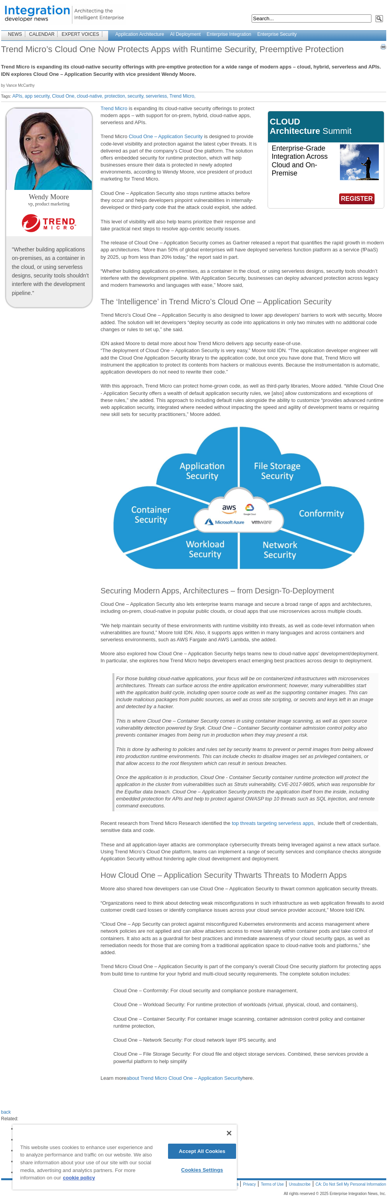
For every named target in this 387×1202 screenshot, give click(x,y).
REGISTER (357, 198)
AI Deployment (185, 34)
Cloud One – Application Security (166, 136)
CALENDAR (41, 34)
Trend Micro (114, 108)
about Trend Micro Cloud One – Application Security (184, 1078)
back (6, 1112)
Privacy (249, 1184)
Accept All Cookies (202, 1151)
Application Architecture (140, 34)
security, (136, 96)
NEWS (15, 34)
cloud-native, (90, 96)
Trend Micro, (183, 96)
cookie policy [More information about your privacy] (79, 1178)
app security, (38, 96)
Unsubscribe (300, 1184)
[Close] (229, 1133)
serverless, (157, 96)
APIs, (18, 96)
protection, (115, 96)
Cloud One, (64, 96)
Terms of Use (272, 1184)
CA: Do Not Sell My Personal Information (350, 1184)
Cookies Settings (202, 1170)
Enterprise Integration (229, 34)
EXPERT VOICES (80, 34)
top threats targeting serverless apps (272, 823)
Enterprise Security (276, 34)
